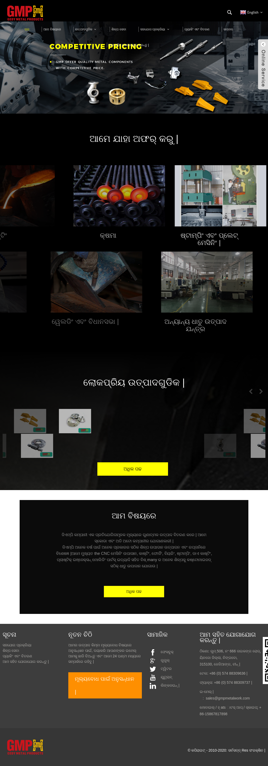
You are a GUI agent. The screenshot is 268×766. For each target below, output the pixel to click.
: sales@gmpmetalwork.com (225, 698)
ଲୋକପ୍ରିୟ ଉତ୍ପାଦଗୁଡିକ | (134, 382)
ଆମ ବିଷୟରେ (134, 526)
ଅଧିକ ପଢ (133, 582)
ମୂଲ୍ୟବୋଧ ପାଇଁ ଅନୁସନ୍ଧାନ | (104, 685)
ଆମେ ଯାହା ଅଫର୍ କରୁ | (134, 138)
